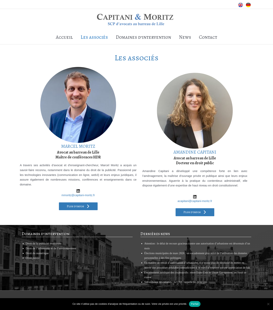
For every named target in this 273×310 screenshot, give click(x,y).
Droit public (33, 251)
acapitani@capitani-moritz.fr (195, 194)
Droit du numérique (37, 246)
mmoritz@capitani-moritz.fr (78, 188)
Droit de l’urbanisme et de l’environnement (51, 241)
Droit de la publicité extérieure (43, 237)
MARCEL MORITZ (78, 139)
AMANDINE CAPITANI (195, 145)
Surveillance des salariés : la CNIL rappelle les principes (177, 280)
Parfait (195, 303)
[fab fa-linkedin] (78, 184)
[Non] (268, 304)
